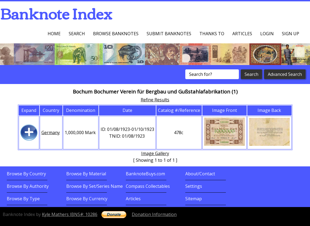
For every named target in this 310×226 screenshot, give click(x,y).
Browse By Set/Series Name (94, 186)
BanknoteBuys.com (145, 174)
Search (77, 34)
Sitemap (193, 199)
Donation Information (154, 214)
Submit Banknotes (169, 34)
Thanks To (211, 34)
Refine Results (155, 100)
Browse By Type (23, 199)
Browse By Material (86, 174)
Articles (242, 34)
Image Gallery (155, 153)
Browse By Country (26, 174)
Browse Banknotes (115, 34)
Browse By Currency (86, 199)
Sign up (290, 34)
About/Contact (200, 174)
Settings (193, 186)
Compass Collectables (148, 186)
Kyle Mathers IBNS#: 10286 (69, 214)
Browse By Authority (28, 186)
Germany (50, 132)
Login (267, 34)
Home (54, 34)
